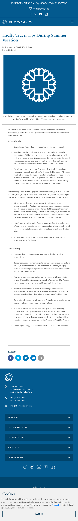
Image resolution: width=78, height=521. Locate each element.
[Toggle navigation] (72, 22)
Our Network (16, 437)
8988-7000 (61, 3)
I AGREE (39, 514)
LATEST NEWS (15, 457)
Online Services (17, 427)
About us (13, 447)
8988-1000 (46, 3)
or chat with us (41, 8)
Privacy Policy (57, 505)
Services (13, 417)
